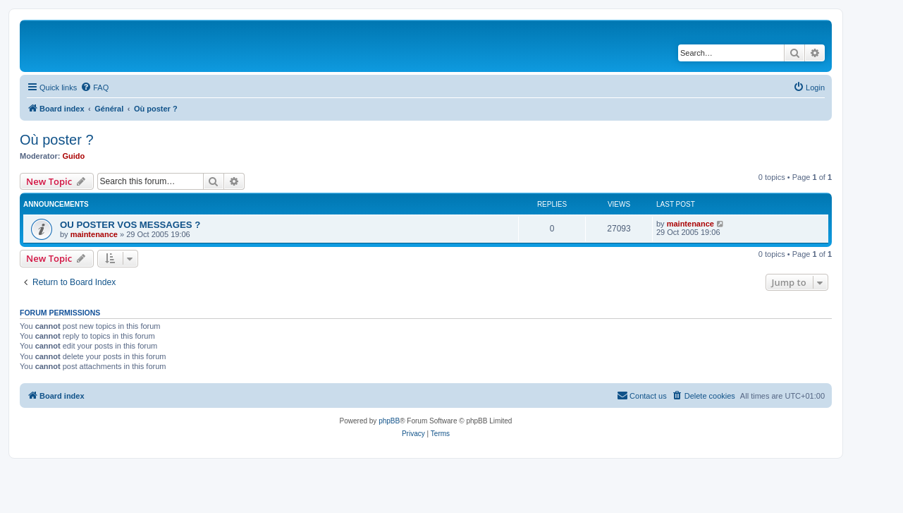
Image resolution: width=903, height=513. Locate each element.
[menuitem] (94, 87)
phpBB (389, 421)
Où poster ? (57, 139)
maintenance (94, 234)
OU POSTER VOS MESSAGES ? (130, 224)
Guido (74, 156)
